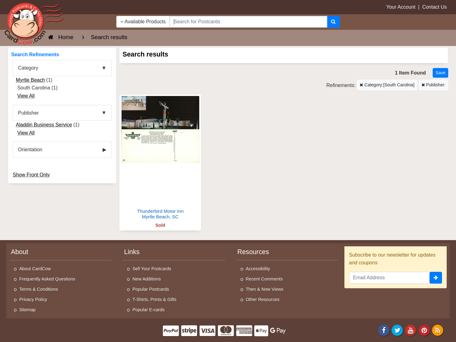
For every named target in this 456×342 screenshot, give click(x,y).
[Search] (333, 22)
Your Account (401, 7)
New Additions (146, 278)
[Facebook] (383, 329)
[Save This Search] (440, 73)
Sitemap (27, 309)
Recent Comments (264, 278)
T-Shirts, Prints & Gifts (154, 299)
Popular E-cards (148, 309)
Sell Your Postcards (151, 268)
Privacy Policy (33, 299)
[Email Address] (389, 278)
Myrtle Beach (30, 80)
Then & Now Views (264, 289)
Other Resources (263, 299)
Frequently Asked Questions (47, 278)
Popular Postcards (150, 289)
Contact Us (434, 7)
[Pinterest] (424, 329)
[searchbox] (248, 22)
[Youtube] (410, 329)
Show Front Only (31, 174)
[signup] (436, 278)
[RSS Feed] (437, 329)
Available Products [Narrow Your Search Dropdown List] (143, 21)
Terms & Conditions (38, 289)
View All (26, 95)
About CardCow (35, 268)
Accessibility (258, 268)
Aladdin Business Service (44, 124)
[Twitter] (397, 329)
